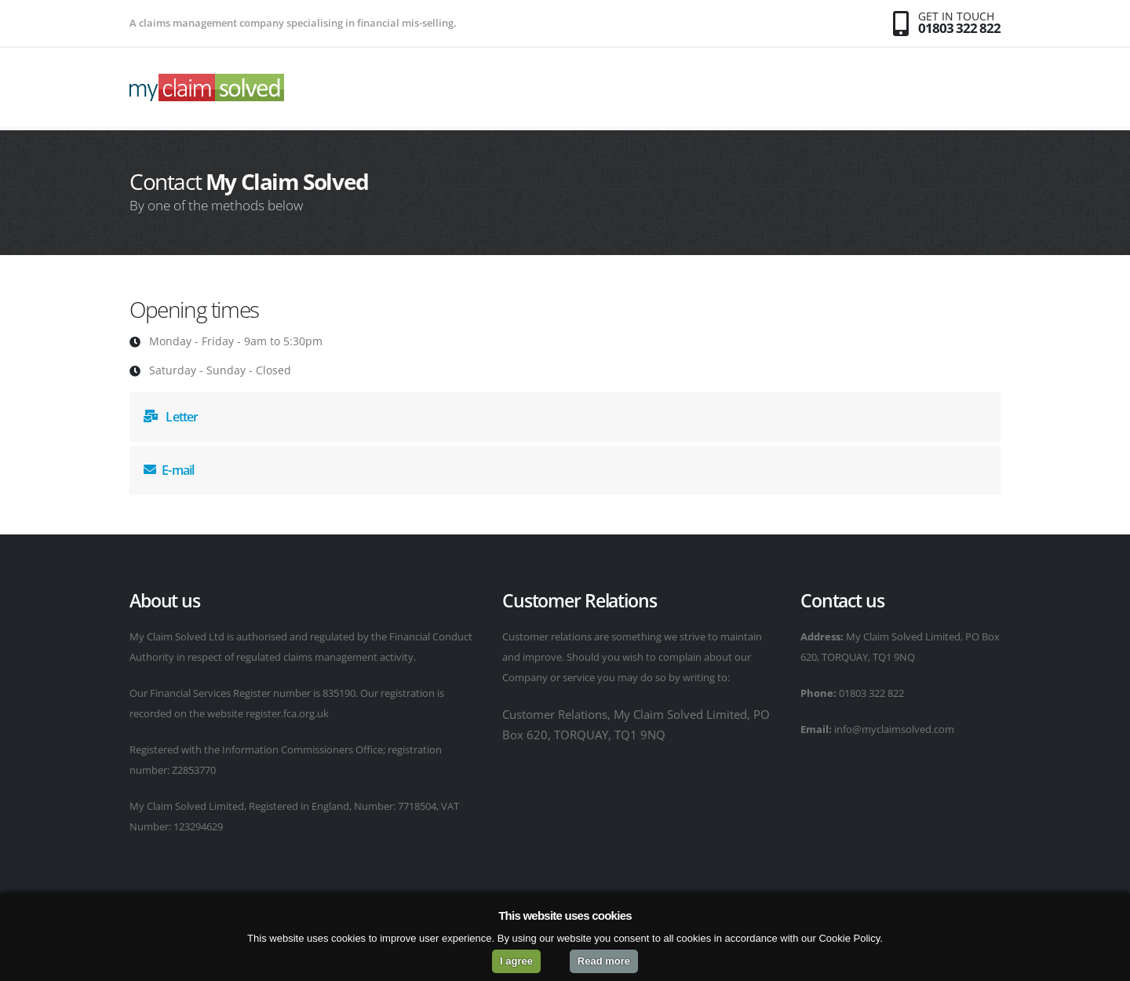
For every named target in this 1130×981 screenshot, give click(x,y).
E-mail (169, 470)
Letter (171, 416)
